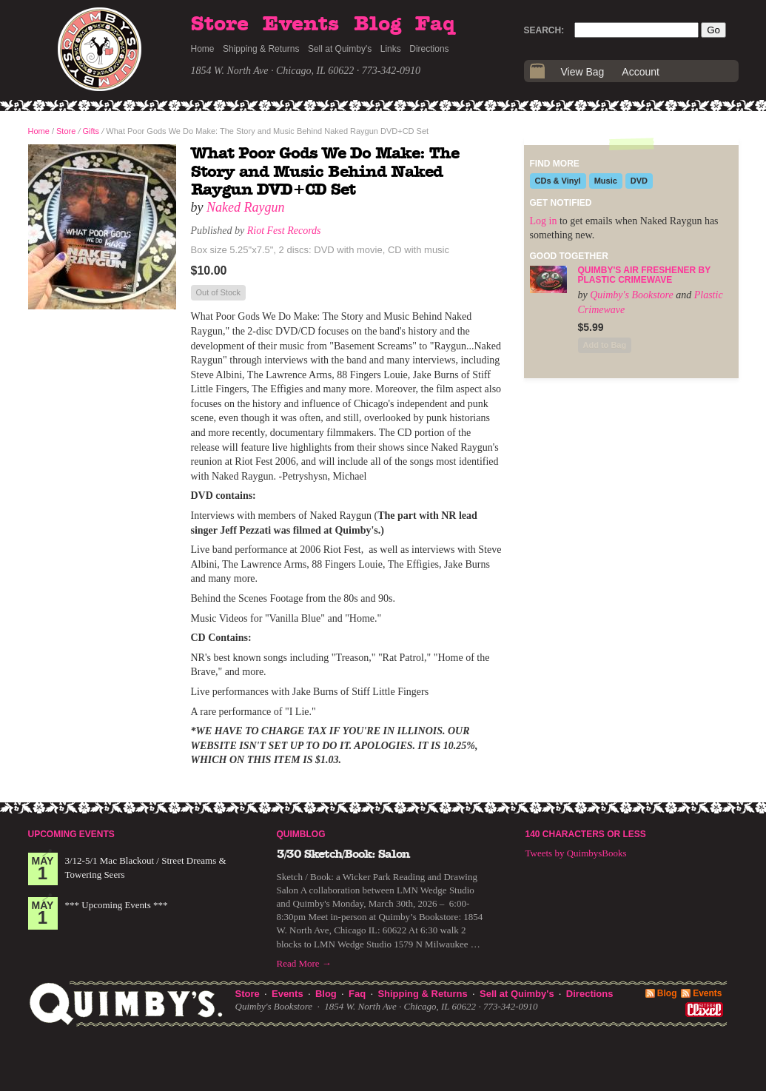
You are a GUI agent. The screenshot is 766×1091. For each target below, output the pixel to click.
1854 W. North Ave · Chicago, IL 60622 (273, 70)
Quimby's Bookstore (631, 295)
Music (605, 180)
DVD (639, 180)
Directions (428, 49)
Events (301, 24)
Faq (435, 24)
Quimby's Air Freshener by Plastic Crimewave (644, 275)
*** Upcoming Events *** (116, 904)
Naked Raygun (245, 207)
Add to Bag (605, 344)
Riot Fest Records (284, 230)
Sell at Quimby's (340, 49)
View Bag (583, 72)
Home (203, 49)
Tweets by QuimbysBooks (576, 853)
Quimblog (301, 834)
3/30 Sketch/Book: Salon (343, 854)
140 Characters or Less (585, 834)
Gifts (91, 131)
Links (390, 49)
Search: (544, 30)
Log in (543, 220)
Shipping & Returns (261, 49)
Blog (377, 24)
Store (220, 24)
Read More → (304, 963)
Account (640, 72)
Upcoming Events (71, 834)
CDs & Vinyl (558, 180)
